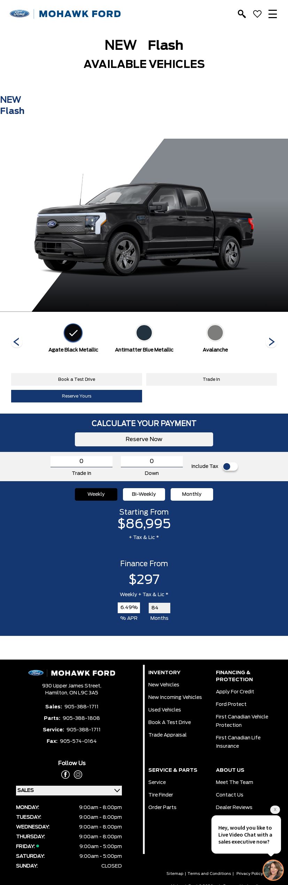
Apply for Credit (235, 692)
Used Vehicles (164, 710)
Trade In (211, 379)
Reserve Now (144, 439)
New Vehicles (163, 685)
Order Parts (162, 807)
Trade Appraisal (167, 735)
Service (157, 782)
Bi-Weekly (144, 494)
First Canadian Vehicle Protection (242, 721)
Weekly (96, 494)
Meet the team (234, 782)
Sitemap (174, 874)
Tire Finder (160, 795)
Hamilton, (57, 693)
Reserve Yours (76, 396)
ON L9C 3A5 (83, 693)
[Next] (16, 342)
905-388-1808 (81, 718)
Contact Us (229, 795)
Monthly (192, 494)
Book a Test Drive (76, 379)
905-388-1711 (81, 707)
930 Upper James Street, (71, 686)
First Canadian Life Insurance (238, 742)
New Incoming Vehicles (175, 697)
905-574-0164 (78, 741)
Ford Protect (231, 704)
